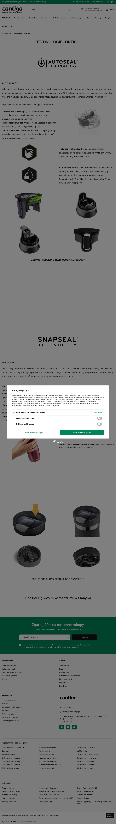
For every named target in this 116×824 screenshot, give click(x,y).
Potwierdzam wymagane (34, 433)
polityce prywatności (33, 399)
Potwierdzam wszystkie (82, 433)
